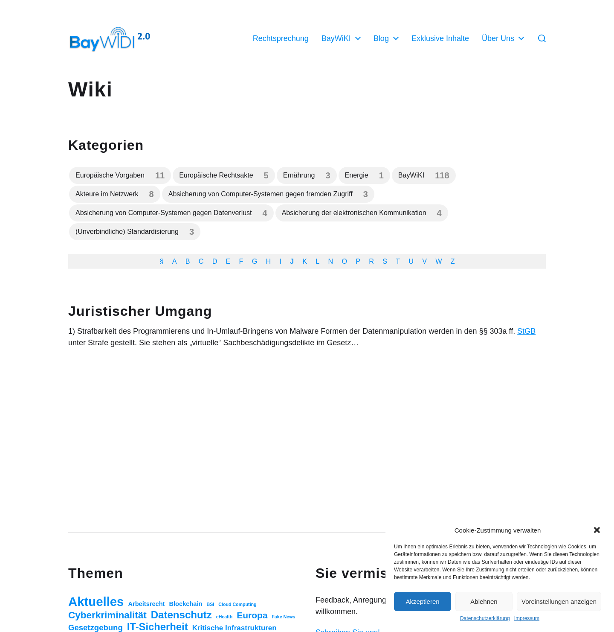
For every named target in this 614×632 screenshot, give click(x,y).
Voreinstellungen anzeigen (559, 601)
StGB (526, 331)
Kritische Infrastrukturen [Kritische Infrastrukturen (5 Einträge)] (234, 628)
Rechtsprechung (281, 38)
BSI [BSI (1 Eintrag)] (210, 604)
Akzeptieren (422, 601)
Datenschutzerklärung (485, 618)
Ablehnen (483, 601)
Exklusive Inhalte (440, 38)
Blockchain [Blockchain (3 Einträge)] (186, 603)
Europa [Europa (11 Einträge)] (252, 615)
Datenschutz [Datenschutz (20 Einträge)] (181, 614)
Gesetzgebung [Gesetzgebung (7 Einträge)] (95, 627)
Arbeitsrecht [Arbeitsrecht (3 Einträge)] (146, 603)
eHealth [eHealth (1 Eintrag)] (224, 616)
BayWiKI (336, 38)
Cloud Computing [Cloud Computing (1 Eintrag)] (237, 604)
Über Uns (498, 38)
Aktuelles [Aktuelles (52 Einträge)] (96, 601)
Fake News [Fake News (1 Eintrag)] (283, 616)
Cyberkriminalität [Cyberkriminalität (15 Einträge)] (107, 615)
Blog (381, 38)
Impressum (526, 618)
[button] (597, 530)
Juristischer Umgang (140, 311)
